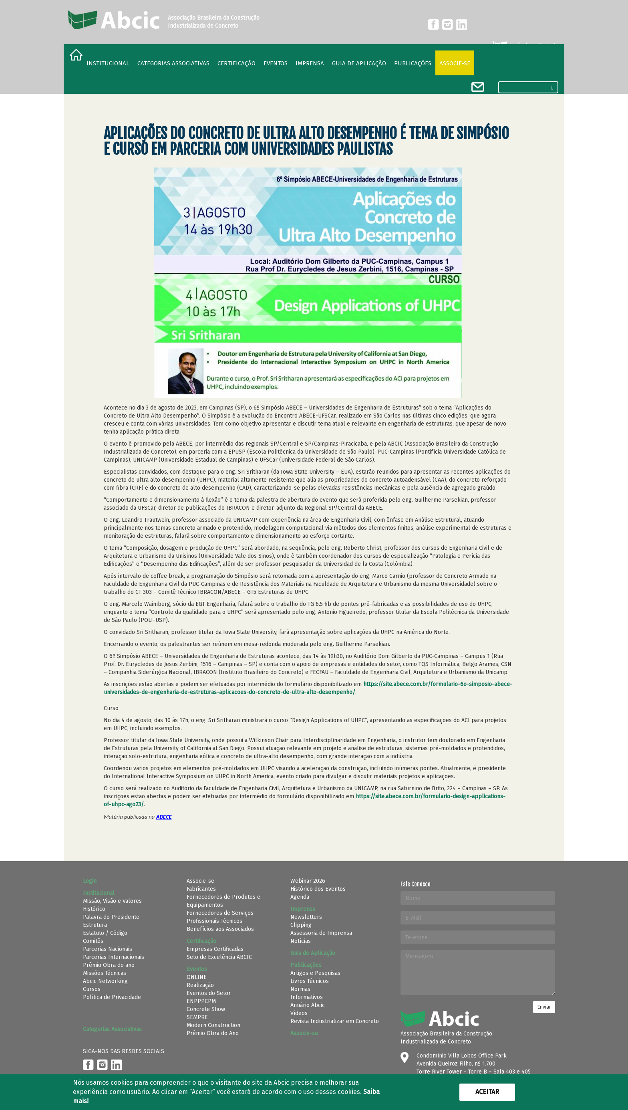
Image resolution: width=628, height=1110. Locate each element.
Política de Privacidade (112, 997)
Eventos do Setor (209, 993)
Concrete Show (206, 1009)
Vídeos (299, 1013)
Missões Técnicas (104, 973)
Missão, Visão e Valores (112, 901)
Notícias (300, 941)
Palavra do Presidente (111, 917)
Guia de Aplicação (359, 63)
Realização (200, 985)
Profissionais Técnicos (214, 921)
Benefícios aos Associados (220, 929)
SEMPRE (197, 1017)
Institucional (108, 63)
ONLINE (197, 977)
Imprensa (310, 63)
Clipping (301, 925)
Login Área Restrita (524, 45)
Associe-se (454, 63)
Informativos (306, 997)
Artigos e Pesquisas (315, 973)
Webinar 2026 (307, 881)
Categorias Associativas (173, 63)
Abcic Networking (105, 981)
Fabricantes (201, 889)
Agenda (299, 897)
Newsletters (306, 917)
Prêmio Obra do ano (109, 965)
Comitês (93, 941)
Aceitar (487, 1092)
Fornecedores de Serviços (220, 913)
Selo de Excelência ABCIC (219, 957)
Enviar (544, 1007)
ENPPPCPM (201, 1001)
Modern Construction (213, 1025)
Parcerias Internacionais (113, 957)
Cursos (92, 989)
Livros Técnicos (309, 981)
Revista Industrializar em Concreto (334, 1021)
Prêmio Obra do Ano (213, 1033)
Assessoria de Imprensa (321, 933)
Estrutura (95, 925)
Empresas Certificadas (215, 949)
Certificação (236, 63)
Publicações (412, 63)
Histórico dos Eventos (318, 889)
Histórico (94, 909)
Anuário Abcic (307, 1005)
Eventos (276, 63)
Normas (300, 989)
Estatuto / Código (105, 933)
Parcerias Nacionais (107, 949)
